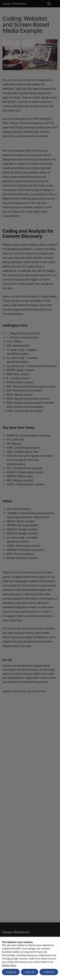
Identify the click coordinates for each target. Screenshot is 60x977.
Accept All (11, 971)
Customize (48, 971)
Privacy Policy (9, 965)
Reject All (29, 971)
